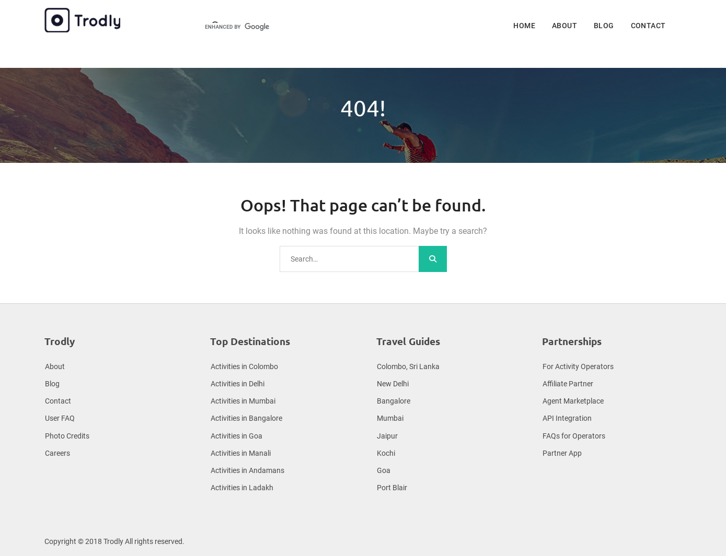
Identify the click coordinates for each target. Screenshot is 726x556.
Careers (57, 453)
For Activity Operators (578, 366)
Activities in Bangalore (246, 418)
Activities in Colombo (244, 366)
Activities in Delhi (237, 384)
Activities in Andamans (247, 470)
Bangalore (393, 401)
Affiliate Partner (568, 384)
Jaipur (387, 436)
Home (524, 25)
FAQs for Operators (574, 436)
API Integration (567, 418)
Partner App (562, 453)
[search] (273, 27)
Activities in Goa (236, 436)
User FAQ (60, 418)
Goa (383, 470)
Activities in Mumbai (243, 401)
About (564, 25)
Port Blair (392, 487)
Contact (648, 25)
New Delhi (393, 384)
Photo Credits (67, 436)
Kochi (386, 453)
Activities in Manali (241, 453)
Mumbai (390, 418)
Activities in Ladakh (242, 487)
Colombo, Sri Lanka (408, 366)
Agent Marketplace (573, 401)
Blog (604, 25)
